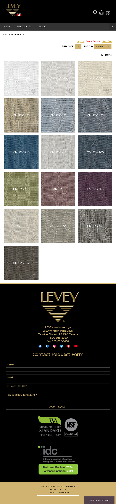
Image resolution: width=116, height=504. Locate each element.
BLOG (42, 26)
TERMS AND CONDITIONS (58, 492)
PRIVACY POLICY (58, 489)
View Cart (107, 41)
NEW (7, 26)
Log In (80, 41)
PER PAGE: (68, 46)
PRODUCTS (24, 26)
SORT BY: (88, 46)
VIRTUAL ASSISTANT (99, 500)
